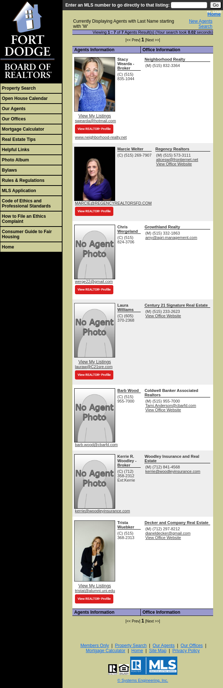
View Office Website (174, 164)
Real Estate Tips (18, 139)
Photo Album (15, 159)
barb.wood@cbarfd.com (96, 444)
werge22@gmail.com (94, 281)
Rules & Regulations (23, 180)
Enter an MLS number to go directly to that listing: (117, 5)
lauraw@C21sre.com (94, 366)
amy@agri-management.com (171, 237)
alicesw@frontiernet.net (177, 159)
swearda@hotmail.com (95, 121)
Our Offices (14, 118)
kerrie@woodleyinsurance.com (102, 511)
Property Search (19, 88)
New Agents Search (200, 24)
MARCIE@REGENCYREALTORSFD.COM (113, 203)
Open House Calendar (25, 98)
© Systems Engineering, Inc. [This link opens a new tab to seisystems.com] (142, 680)
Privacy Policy (186, 650)
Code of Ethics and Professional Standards (26, 203)
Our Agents (14, 108)
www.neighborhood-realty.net (101, 137)
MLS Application (19, 190)
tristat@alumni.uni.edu (95, 590)
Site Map (157, 650)
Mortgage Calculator (23, 129)
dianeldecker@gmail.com (167, 533)
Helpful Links (15, 149)
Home (8, 247)
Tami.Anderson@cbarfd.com (170, 405)
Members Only (94, 645)
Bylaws (9, 170)
